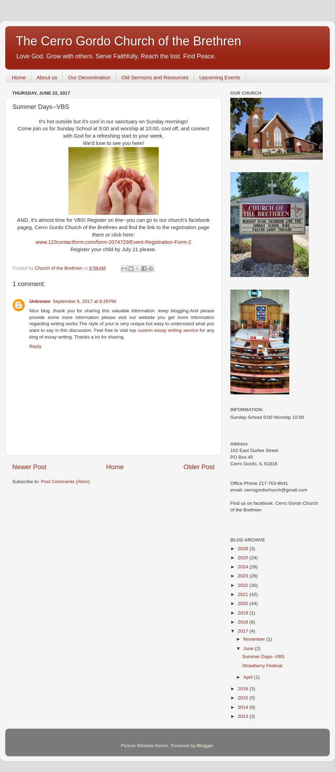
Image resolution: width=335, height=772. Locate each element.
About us (47, 77)
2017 (244, 631)
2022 (244, 585)
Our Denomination (89, 77)
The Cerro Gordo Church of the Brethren (128, 41)
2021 (244, 594)
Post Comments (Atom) (65, 481)
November (254, 639)
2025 (244, 557)
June (249, 648)
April (248, 677)
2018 (244, 622)
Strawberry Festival (262, 665)
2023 (244, 575)
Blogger (205, 745)
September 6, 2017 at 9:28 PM (84, 301)
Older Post (199, 467)
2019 (244, 613)
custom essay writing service (167, 330)
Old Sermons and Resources (155, 77)
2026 (244, 548)
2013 (244, 716)
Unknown (40, 301)
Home (19, 77)
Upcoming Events (219, 77)
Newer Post (29, 467)
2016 (244, 688)
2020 (244, 603)
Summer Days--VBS (263, 656)
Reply (35, 346)
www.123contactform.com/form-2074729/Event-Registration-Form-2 (113, 242)
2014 (244, 707)
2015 (244, 697)
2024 (244, 566)
